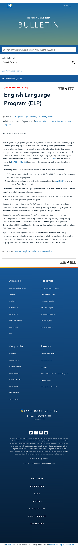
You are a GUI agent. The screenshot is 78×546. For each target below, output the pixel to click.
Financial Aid (13, 327)
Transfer (12, 295)
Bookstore (12, 354)
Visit (10, 334)
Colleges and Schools (48, 295)
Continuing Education (48, 314)
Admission (15, 280)
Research (46, 346)
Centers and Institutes (48, 354)
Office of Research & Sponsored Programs (54, 374)
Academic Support (47, 308)
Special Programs (46, 321)
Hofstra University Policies (39, 459)
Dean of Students (15, 367)
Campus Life (16, 346)
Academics (47, 280)
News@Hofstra (37, 524)
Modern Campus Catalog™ (61, 544)
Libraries (43, 367)
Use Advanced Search (12, 71)
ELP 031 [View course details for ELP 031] (14, 162)
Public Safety (13, 386)
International (13, 308)
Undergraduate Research (49, 387)
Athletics (37, 501)
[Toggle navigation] (67, 6)
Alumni (37, 494)
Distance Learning (47, 327)
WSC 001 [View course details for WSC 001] (60, 181)
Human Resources (15, 380)
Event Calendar (14, 373)
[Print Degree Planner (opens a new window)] (59, 88)
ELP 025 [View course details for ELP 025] (52, 158)
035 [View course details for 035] (21, 162)
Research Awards (46, 380)
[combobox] (39, 49)
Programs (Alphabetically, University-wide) (33, 116)
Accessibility (37, 479)
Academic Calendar (47, 301)
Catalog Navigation (13, 78)
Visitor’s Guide (13, 399)
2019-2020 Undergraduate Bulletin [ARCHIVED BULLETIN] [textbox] (29, 50)
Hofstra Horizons (46, 361)
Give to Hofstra (37, 509)
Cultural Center (14, 360)
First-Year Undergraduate (17, 288)
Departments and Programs (50, 288)
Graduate (12, 301)
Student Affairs (14, 393)
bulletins (10, 544)
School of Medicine (15, 321)
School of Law (13, 314)
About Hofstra (37, 486)
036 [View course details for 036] (25, 162)
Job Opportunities (37, 516)
